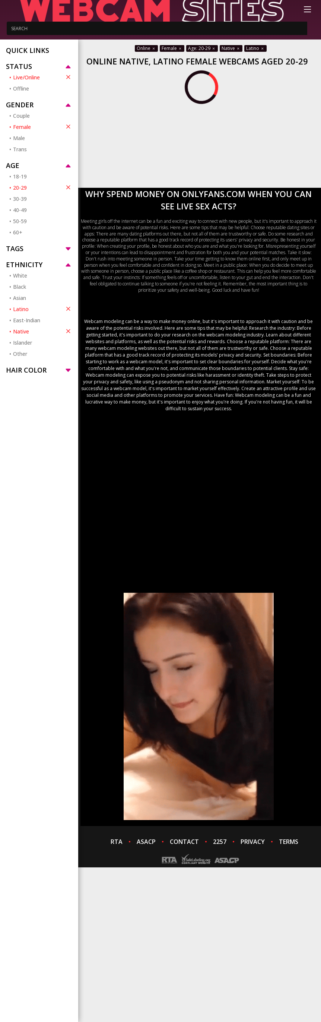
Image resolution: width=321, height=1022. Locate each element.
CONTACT (184, 842)
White (20, 275)
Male (19, 138)
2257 (219, 842)
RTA (117, 842)
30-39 (20, 198)
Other (20, 353)
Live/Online (42, 77)
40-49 (20, 209)
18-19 (20, 176)
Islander (22, 342)
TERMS (288, 842)
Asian (19, 297)
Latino (42, 309)
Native (42, 331)
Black (19, 286)
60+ (17, 232)
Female (42, 127)
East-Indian (26, 320)
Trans (20, 149)
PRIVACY (253, 842)
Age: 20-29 (202, 48)
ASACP (146, 842)
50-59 (20, 221)
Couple (21, 115)
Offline (21, 88)
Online (146, 48)
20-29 (42, 187)
